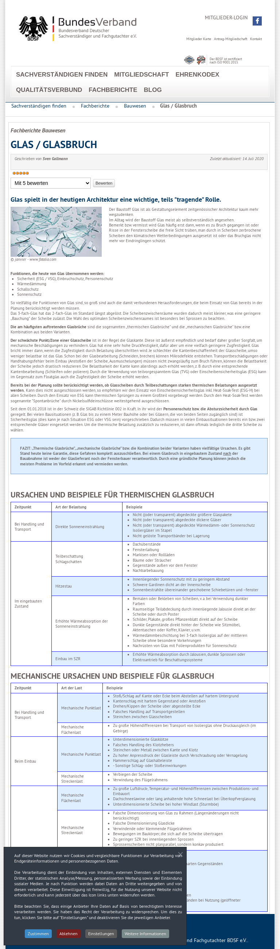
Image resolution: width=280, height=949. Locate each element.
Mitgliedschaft (141, 74)
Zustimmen (38, 936)
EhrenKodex (197, 74)
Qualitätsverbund (49, 89)
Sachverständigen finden (62, 74)
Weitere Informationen (145, 936)
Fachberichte (113, 89)
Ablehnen (68, 936)
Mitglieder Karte (198, 38)
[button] (257, 21)
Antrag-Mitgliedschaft (230, 38)
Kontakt (256, 38)
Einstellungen (101, 936)
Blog (153, 89)
